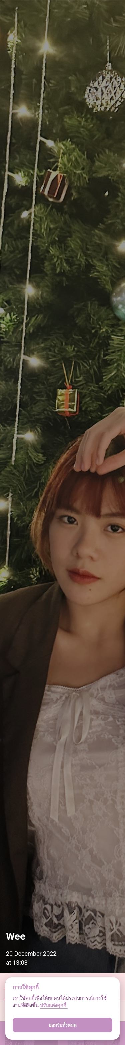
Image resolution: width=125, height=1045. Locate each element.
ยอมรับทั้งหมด (63, 1025)
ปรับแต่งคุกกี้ (54, 1005)
